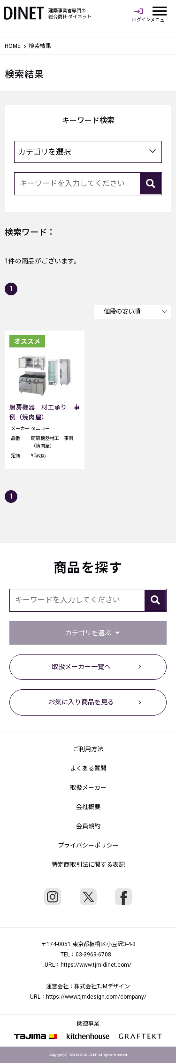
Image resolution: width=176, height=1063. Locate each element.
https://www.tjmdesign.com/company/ (96, 997)
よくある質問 (88, 768)
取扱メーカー (88, 787)
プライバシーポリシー (88, 845)
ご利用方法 (88, 749)
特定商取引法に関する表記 (88, 864)
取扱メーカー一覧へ (81, 666)
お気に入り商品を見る (81, 702)
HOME (13, 46)
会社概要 (88, 806)
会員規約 (88, 826)
